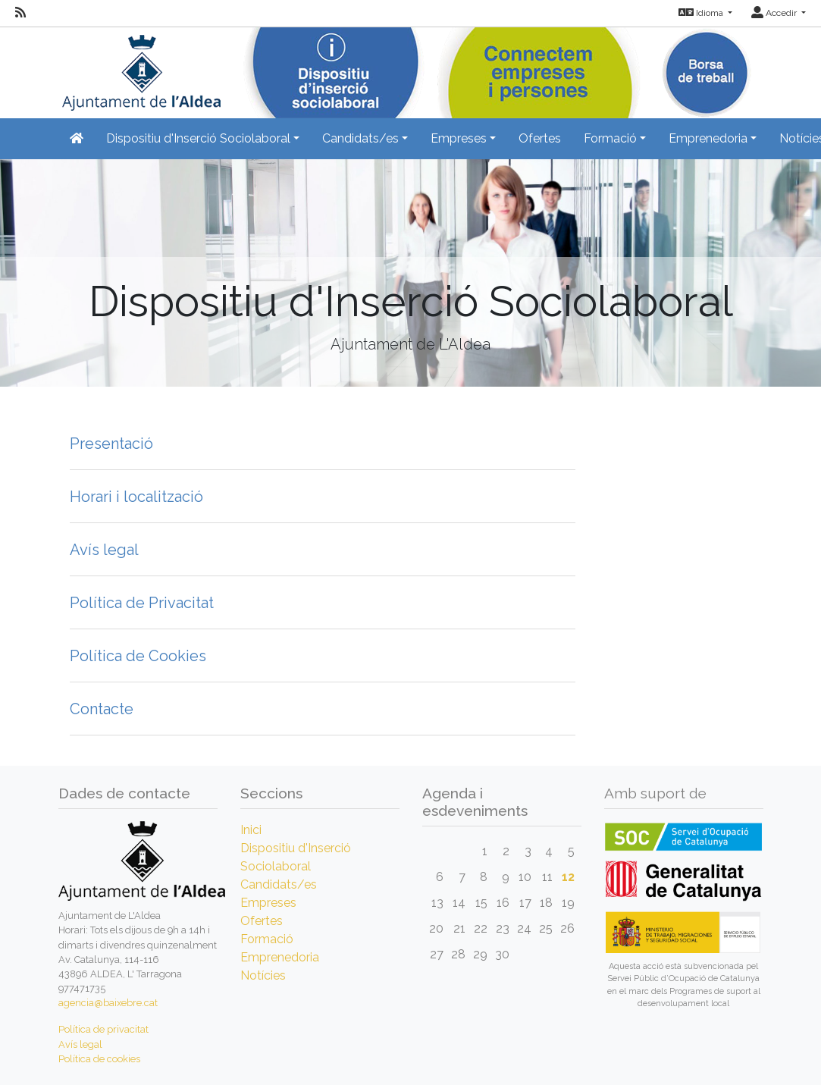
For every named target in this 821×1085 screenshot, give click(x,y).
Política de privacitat (103, 1029)
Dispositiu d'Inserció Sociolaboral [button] (198, 138)
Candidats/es (278, 884)
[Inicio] (139, 68)
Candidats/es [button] (360, 138)
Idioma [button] (701, 13)
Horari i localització (136, 497)
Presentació (111, 443)
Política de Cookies (138, 656)
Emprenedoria (279, 957)
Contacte (101, 709)
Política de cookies (99, 1059)
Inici (251, 830)
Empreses (268, 902)
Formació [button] (610, 138)
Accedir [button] (775, 13)
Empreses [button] (459, 138)
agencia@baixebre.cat (108, 1002)
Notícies (263, 975)
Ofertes (540, 138)
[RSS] (20, 13)
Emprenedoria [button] (708, 138)
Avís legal (104, 550)
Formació (266, 939)
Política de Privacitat (142, 603)
